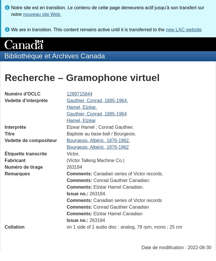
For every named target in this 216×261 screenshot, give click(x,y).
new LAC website (184, 29)
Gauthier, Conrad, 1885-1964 (97, 113)
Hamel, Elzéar (81, 120)
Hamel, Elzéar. (82, 107)
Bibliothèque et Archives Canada (54, 56)
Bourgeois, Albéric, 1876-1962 (98, 147)
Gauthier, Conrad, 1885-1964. (97, 100)
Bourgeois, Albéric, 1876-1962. (98, 140)
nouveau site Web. (42, 14)
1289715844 (79, 93)
